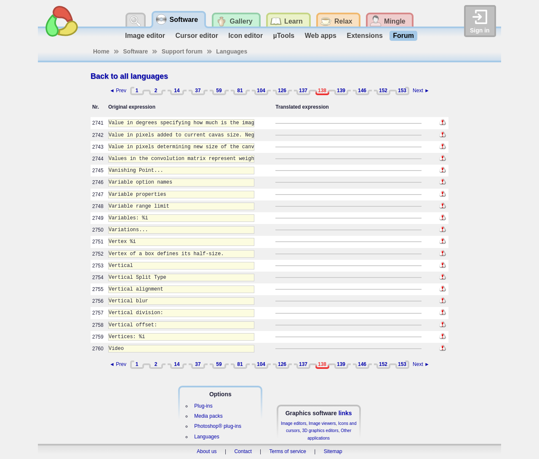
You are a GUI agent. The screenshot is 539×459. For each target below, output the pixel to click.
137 (303, 90)
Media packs (208, 416)
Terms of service (288, 451)
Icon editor (245, 35)
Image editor (145, 35)
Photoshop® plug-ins (217, 426)
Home (101, 51)
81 (240, 90)
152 (383, 90)
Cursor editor (197, 35)
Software (135, 51)
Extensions (364, 35)
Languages (231, 51)
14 (176, 90)
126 (282, 90)
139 (341, 90)
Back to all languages (129, 76)
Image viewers (322, 423)
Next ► (421, 90)
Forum (403, 35)
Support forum (182, 51)
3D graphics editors (320, 430)
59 (218, 90)
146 (362, 90)
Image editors (294, 423)
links (345, 413)
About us (206, 451)
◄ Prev (117, 90)
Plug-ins (203, 406)
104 (261, 90)
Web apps (320, 35)
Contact (242, 451)
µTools (284, 35)
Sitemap (333, 451)
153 (402, 90)
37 (197, 90)
